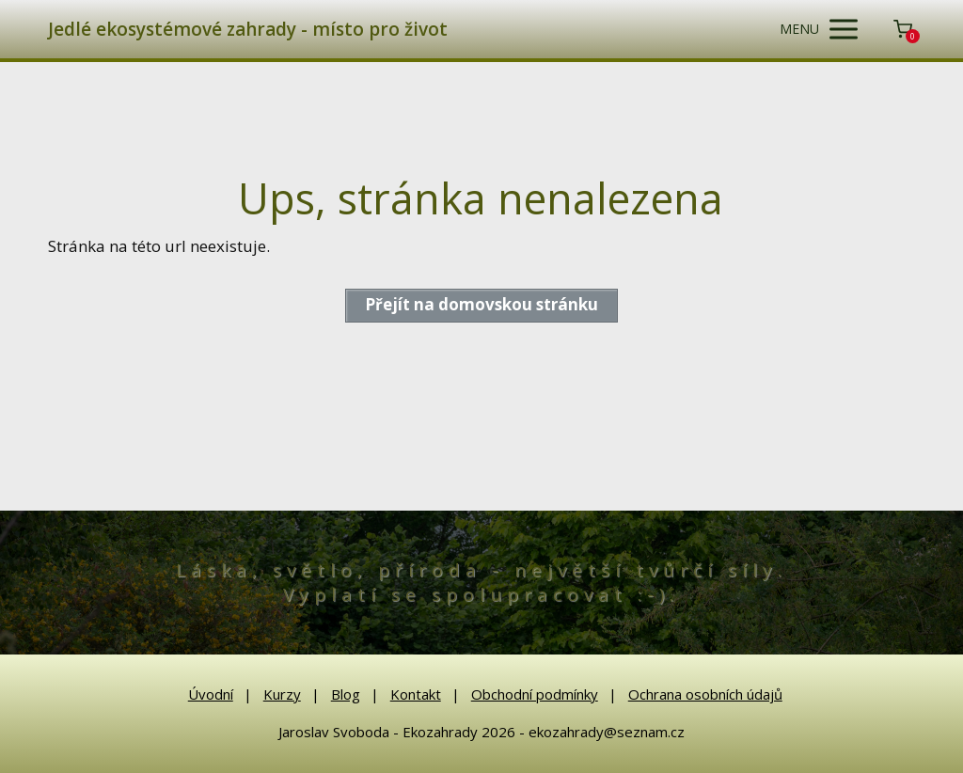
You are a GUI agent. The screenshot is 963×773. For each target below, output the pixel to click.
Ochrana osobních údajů (705, 694)
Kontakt (415, 694)
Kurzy (282, 694)
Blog (345, 694)
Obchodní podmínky (534, 694)
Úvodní (210, 694)
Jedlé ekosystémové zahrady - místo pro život (248, 30)
